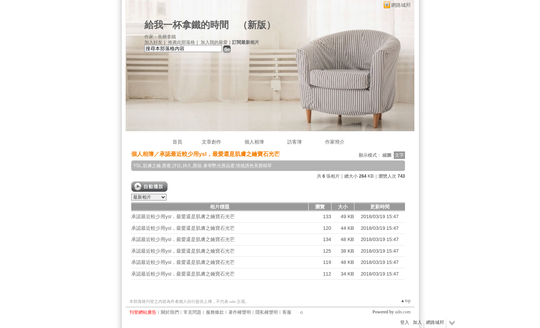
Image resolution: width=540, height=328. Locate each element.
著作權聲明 (239, 312)
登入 (404, 322)
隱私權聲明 (266, 312)
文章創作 (211, 142)
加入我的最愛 (214, 42)
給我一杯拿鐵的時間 (186, 25)
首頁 (177, 142)
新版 (257, 25)
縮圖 (387, 155)
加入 (417, 322)
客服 (286, 312)
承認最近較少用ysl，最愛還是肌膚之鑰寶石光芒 (183, 216)
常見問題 (192, 312)
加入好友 (153, 42)
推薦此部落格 (181, 42)
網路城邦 (401, 5)
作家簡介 (335, 142)
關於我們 (170, 312)
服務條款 (215, 312)
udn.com (403, 312)
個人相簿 (254, 142)
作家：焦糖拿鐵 (160, 36)
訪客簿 (294, 142)
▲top (405, 300)
